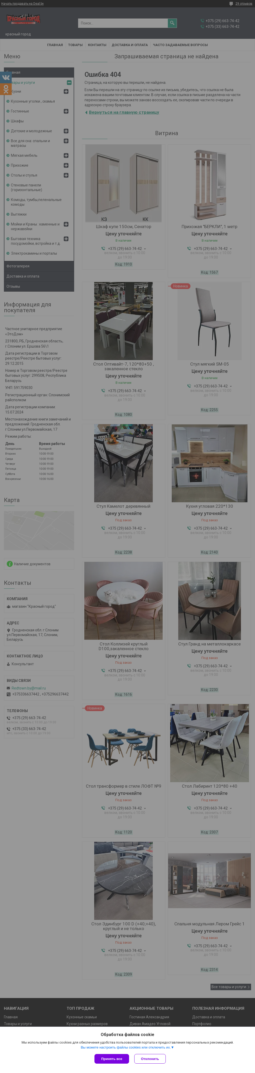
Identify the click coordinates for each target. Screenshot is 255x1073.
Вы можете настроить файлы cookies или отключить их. (126, 1047)
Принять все (111, 1059)
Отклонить (150, 1059)
